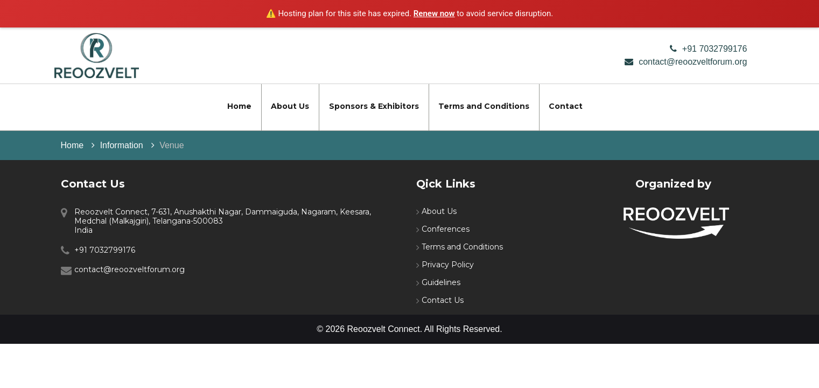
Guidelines (441, 282)
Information (121, 145)
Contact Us (443, 300)
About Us (290, 106)
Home (239, 106)
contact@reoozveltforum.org (693, 61)
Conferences (446, 229)
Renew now (434, 13)
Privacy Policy (448, 264)
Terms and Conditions (483, 106)
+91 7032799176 (714, 48)
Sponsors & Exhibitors (374, 106)
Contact (566, 106)
